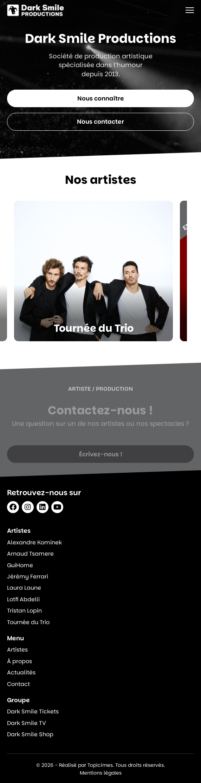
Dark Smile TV (26, 723)
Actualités (21, 673)
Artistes (17, 650)
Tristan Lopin (24, 611)
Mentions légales (101, 772)
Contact (18, 684)
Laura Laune (24, 588)
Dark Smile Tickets (33, 712)
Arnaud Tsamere (30, 554)
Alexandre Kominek (34, 542)
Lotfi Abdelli (23, 599)
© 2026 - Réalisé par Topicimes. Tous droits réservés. (100, 765)
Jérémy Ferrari (27, 577)
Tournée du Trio (28, 622)
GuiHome (20, 565)
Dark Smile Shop (30, 734)
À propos (19, 661)
